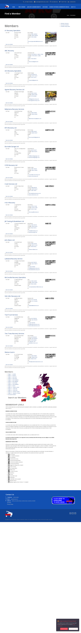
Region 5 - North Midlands (13, 398)
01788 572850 (28, 2)
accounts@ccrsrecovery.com (34, 193)
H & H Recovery (10, 221)
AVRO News (45, 7)
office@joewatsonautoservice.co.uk (36, 380)
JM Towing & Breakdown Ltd (14, 240)
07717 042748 (34, 318)
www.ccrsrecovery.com (33, 194)
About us (73, 7)
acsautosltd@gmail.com (33, 98)
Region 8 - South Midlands (13, 402)
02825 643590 (34, 131)
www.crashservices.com (33, 213)
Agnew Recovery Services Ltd (14, 108)
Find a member (22, 7)
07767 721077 (34, 94)
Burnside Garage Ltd (12, 165)
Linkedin (71, 2)
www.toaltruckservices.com (34, 344)
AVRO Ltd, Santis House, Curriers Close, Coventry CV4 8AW (23, 500)
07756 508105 (33, 77)
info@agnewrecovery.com (34, 117)
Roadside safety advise (65, 26)
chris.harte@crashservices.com (35, 211)
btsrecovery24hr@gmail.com (34, 155)
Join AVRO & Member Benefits (34, 7)
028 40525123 (34, 92)
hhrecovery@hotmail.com (34, 230)
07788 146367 (33, 208)
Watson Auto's (10, 370)
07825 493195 (34, 243)
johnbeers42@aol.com (33, 267)
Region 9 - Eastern (11, 404)
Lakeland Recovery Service (13, 277)
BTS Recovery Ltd (10, 146)
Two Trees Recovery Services (14, 352)
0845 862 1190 (32, 359)
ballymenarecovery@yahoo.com (35, 136)
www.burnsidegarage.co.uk (34, 175)
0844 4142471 (34, 168)
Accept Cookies (64, 628)
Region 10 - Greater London (13, 405)
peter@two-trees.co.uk (33, 361)
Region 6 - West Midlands (13, 399)
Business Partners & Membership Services (59, 7)
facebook (54, 2)
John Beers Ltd (10, 258)
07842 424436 (34, 299)
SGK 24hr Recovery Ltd (12, 314)
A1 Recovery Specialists (12, 49)
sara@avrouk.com (41, 2)
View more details (9, 62)
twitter (62, 2)
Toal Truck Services (11, 333)
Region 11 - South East (12, 407)
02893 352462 (34, 111)
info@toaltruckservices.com (34, 342)
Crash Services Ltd (11, 202)
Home (13, 7)
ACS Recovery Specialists (13, 89)
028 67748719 (34, 280)
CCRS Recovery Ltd (11, 183)
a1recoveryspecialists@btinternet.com (35, 59)
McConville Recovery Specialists (15, 296)
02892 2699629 (34, 52)
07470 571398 (34, 224)
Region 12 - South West (12, 408)
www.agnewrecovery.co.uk (34, 118)
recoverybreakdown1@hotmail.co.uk (36, 305)
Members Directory (65, 23)
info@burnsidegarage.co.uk (34, 174)
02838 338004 (34, 374)
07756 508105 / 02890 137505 (37, 72)
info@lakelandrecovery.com (34, 286)
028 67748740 (32, 285)
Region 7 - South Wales (12, 401)
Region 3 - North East (12, 395)
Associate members (12, 412)
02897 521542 (34, 261)
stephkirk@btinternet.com (34, 323)
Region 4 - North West (12, 396)
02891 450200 (34, 187)
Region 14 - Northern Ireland (13, 410)
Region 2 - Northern (12, 393)
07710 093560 (33, 114)
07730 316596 (33, 55)
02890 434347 (34, 149)
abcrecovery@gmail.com (33, 79)
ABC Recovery (9, 69)
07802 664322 (33, 264)
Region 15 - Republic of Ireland (14, 411)
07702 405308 (33, 358)
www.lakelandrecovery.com (34, 288)
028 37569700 (34, 336)
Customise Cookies (73, 628)
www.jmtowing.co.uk (33, 250)
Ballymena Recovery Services (14, 127)
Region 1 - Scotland (12, 392)
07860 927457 (34, 375)
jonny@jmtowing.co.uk (33, 249)
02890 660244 (34, 205)
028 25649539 (34, 355)
